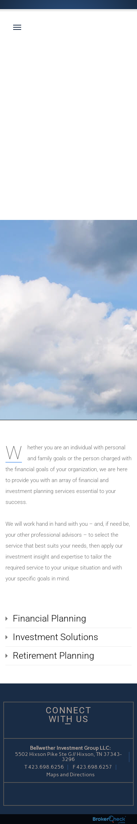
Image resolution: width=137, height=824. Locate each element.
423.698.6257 (94, 767)
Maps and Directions (70, 775)
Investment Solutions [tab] (55, 637)
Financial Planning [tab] (49, 618)
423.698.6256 (46, 767)
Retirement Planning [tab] (53, 655)
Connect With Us (68, 715)
